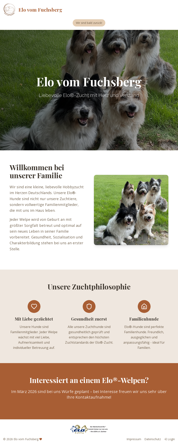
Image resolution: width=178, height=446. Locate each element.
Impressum (134, 439)
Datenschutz (152, 439)
